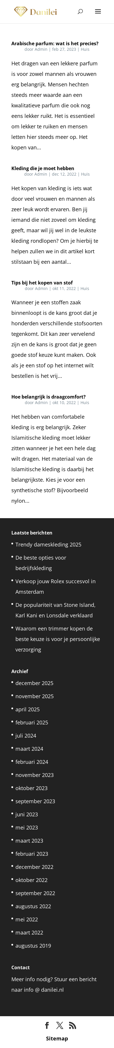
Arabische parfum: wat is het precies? (55, 43)
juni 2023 (26, 814)
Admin (41, 49)
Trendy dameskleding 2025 (48, 544)
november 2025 (34, 696)
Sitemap (57, 1038)
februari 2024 (31, 761)
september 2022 (35, 893)
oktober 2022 (31, 879)
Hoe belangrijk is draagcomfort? (48, 397)
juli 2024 (25, 735)
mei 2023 (26, 827)
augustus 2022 (33, 906)
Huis (85, 49)
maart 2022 (29, 932)
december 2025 (34, 683)
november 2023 (34, 774)
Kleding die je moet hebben (42, 168)
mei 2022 (26, 919)
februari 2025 (31, 722)
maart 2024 (29, 748)
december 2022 (34, 866)
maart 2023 (29, 840)
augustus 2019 (33, 945)
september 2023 (35, 801)
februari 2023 (31, 853)
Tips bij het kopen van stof (42, 283)
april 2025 (27, 709)
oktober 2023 (31, 788)
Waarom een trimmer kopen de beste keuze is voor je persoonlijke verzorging (57, 639)
